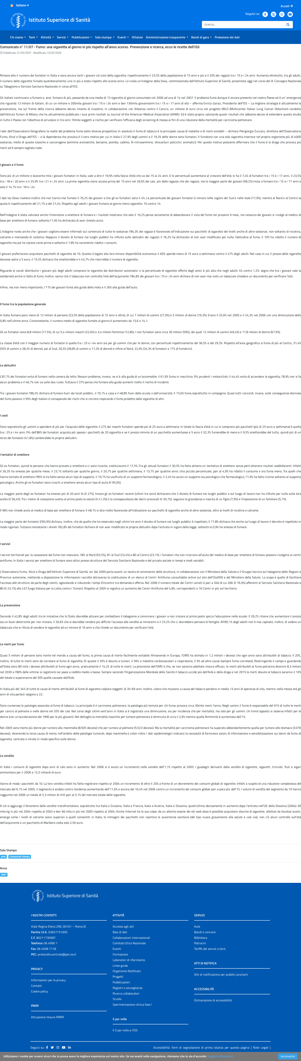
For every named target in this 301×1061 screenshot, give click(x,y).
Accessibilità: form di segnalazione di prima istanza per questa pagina (201, 1047)
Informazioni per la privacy (48, 980)
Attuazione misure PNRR (47, 1017)
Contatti (36, 985)
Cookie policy (39, 991)
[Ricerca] (242, 24)
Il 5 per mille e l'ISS (125, 1030)
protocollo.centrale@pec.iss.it (57, 954)
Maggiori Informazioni (220, 1056)
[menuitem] (18, 37)
